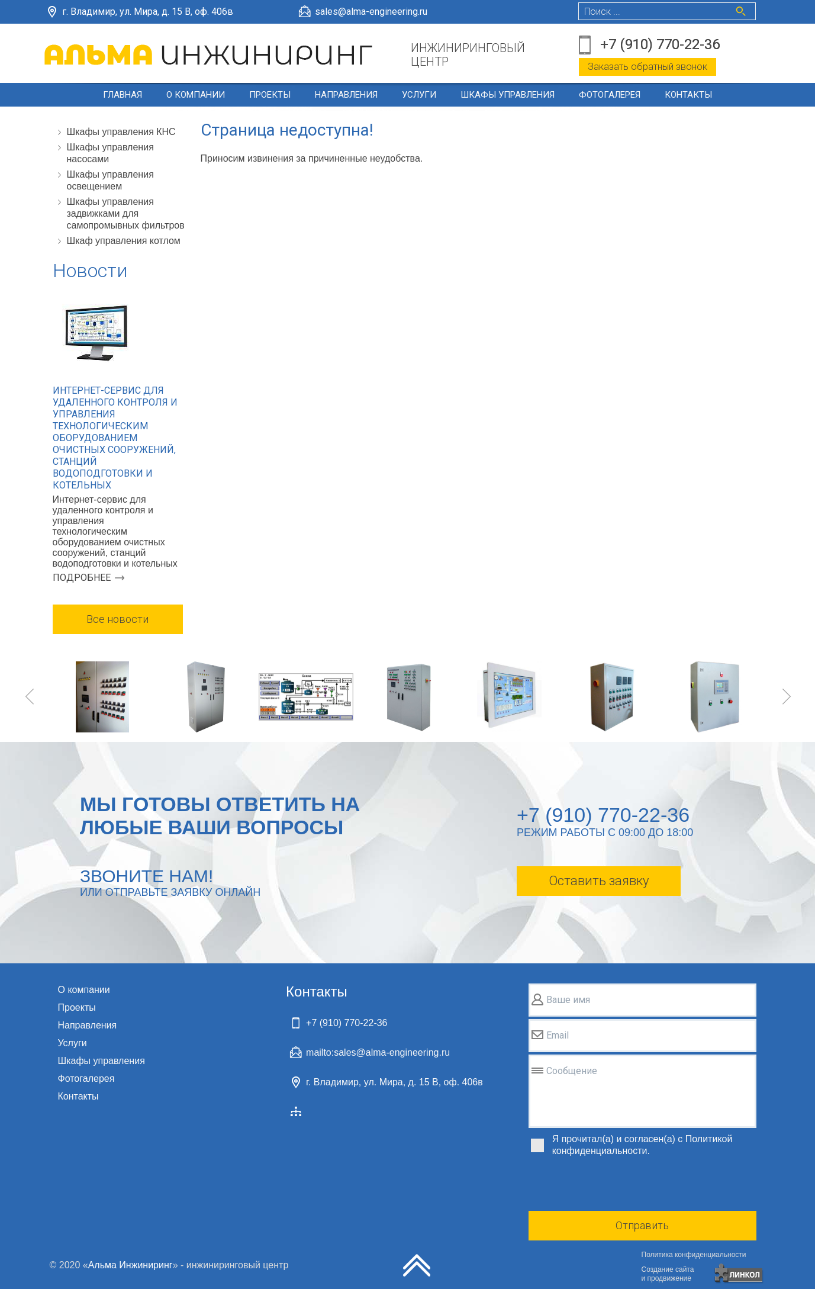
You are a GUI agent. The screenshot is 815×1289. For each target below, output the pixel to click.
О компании (195, 94)
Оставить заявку (599, 880)
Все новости (117, 619)
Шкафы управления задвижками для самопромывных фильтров (126, 213)
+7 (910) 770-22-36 (660, 44)
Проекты (270, 94)
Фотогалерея (609, 94)
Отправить (642, 1225)
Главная (122, 94)
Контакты (688, 94)
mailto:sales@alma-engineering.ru (378, 1052)
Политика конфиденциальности (694, 1255)
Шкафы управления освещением (110, 180)
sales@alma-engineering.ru (371, 11)
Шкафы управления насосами (110, 153)
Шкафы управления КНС (121, 132)
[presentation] (618, 1185)
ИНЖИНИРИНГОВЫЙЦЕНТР (468, 55)
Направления (346, 94)
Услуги (419, 94)
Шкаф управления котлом (124, 241)
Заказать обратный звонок (647, 66)
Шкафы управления (507, 94)
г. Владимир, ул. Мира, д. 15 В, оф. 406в (147, 11)
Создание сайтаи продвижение (668, 1273)
